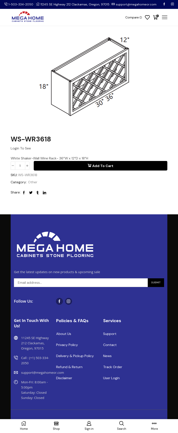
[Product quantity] (20, 166)
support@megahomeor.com (137, 4)
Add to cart (102, 166)
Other (32, 182)
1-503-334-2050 (21, 4)
